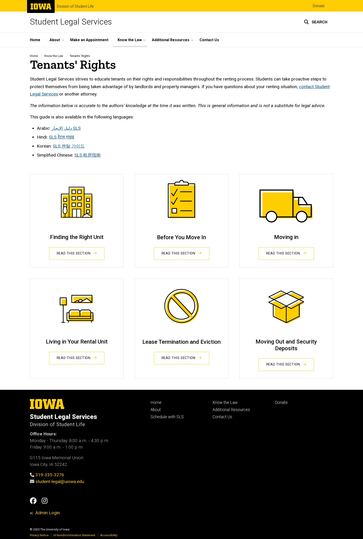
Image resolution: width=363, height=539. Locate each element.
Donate (319, 6)
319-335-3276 (49, 474)
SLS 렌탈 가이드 (69, 146)
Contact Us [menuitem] (209, 40)
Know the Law (53, 56)
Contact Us (222, 417)
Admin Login (47, 512)
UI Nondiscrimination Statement (74, 535)
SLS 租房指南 (87, 155)
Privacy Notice (39, 535)
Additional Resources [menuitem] (170, 40)
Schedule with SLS (167, 417)
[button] (315, 22)
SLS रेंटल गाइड (61, 137)
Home (34, 56)
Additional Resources (231, 409)
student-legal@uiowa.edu (59, 481)
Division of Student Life (75, 6)
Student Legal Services (71, 22)
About (155, 409)
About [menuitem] (55, 40)
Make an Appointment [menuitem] (89, 40)
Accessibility (108, 535)
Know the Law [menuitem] (130, 40)
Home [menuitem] (35, 40)
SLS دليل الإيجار (66, 128)
